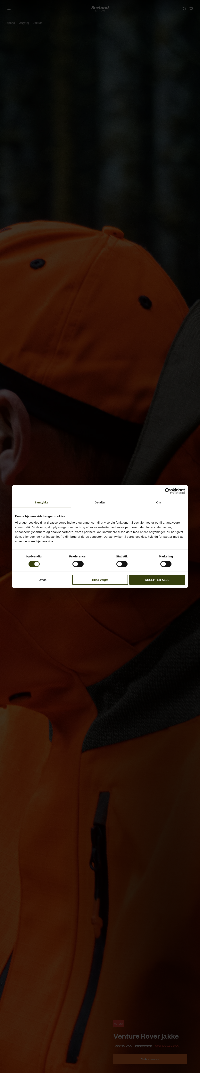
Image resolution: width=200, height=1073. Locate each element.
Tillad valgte (100, 579)
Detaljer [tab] (100, 502)
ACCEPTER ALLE (157, 579)
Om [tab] (158, 502)
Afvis (42, 579)
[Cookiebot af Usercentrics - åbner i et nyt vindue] (168, 491)
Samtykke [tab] (41, 502)
